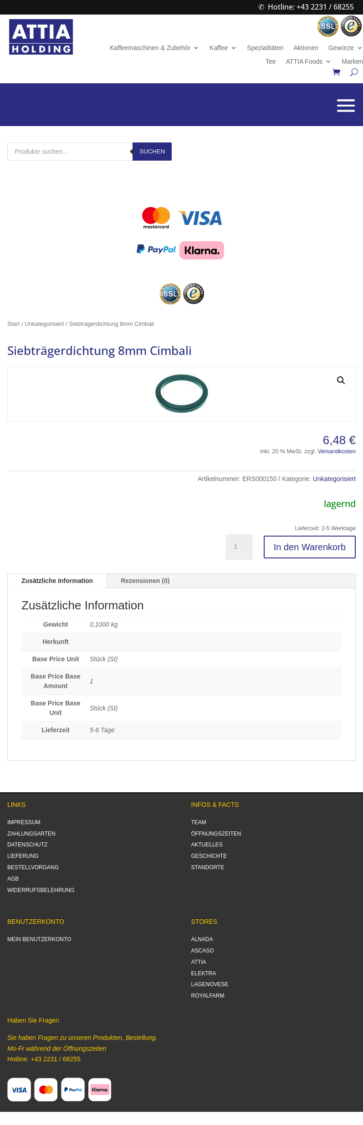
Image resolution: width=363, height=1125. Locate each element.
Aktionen (305, 48)
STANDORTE (208, 867)
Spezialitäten (265, 48)
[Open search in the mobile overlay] (89, 151)
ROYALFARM (208, 996)
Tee (271, 61)
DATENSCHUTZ (27, 844)
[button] (341, 380)
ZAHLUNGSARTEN (31, 834)
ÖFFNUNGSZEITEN (216, 834)
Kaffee (219, 48)
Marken (352, 61)
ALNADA (202, 939)
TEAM (198, 822)
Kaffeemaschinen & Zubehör (150, 48)
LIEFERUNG (23, 856)
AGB (13, 879)
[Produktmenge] (239, 547)
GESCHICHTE (209, 856)
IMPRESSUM (24, 822)
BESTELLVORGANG (33, 867)
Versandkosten (337, 451)
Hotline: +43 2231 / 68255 (311, 7)
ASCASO (202, 951)
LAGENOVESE (210, 984)
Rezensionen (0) (145, 580)
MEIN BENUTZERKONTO (39, 939)
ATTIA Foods (304, 61)
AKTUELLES (207, 844)
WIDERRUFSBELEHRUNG (40, 890)
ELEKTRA (203, 973)
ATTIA (198, 962)
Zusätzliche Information (57, 580)
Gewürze (341, 48)
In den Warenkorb (310, 547)
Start (13, 323)
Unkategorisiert (44, 323)
